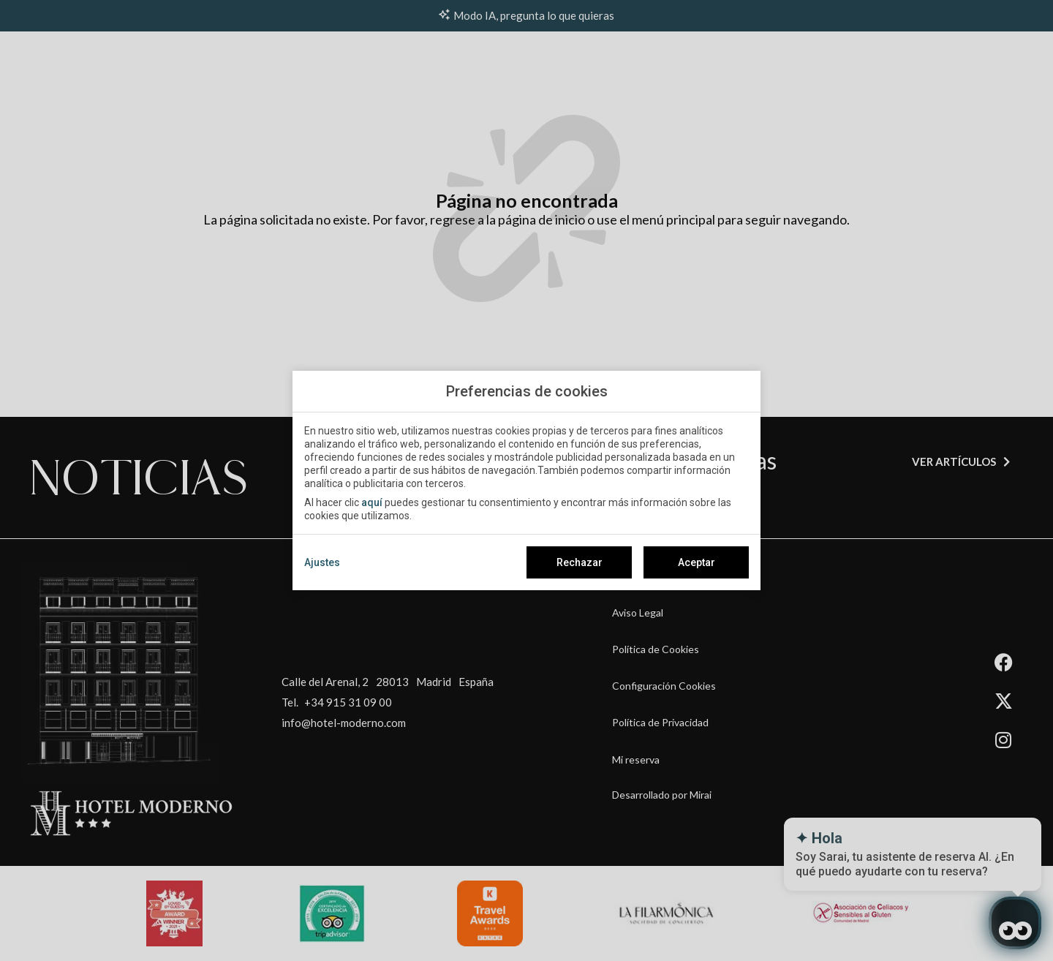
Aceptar (696, 562)
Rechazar (579, 562)
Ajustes (322, 562)
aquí (371, 502)
